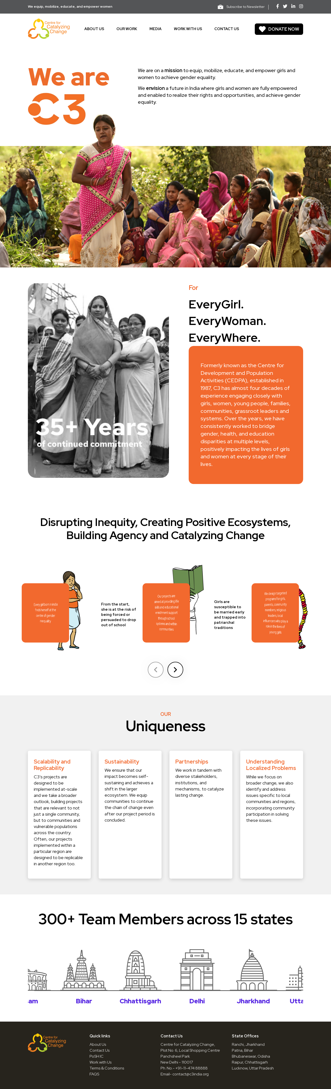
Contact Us (100, 1050)
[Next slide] (175, 670)
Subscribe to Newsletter (241, 6)
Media (155, 28)
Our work (126, 28)
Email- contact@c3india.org (185, 1074)
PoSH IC (97, 1056)
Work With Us (188, 28)
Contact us (226, 28)
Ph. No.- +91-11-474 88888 (184, 1068)
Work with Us (100, 1062)
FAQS (94, 1074)
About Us (98, 1044)
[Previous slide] (156, 670)
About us (94, 28)
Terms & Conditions (107, 1068)
